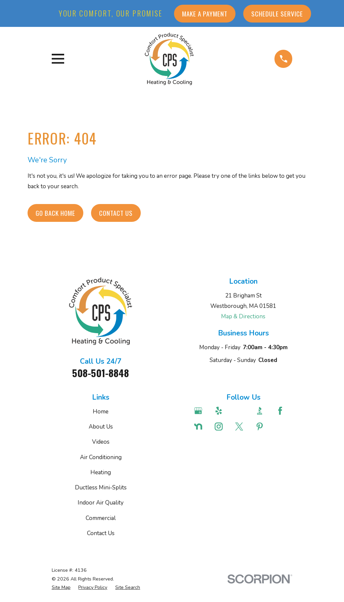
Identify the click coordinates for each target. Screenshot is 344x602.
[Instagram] (221, 427)
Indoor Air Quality (101, 503)
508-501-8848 (100, 373)
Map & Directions (243, 316)
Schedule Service (277, 13)
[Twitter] (241, 427)
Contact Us (116, 213)
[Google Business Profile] (200, 411)
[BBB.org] (262, 411)
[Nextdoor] (200, 427)
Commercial (101, 518)
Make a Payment (204, 13)
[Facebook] (282, 411)
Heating (100, 472)
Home (101, 411)
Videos (101, 442)
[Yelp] (221, 411)
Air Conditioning (101, 457)
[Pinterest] (262, 427)
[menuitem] (61, 587)
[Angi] (241, 411)
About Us (101, 427)
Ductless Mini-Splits (101, 487)
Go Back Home (55, 213)
